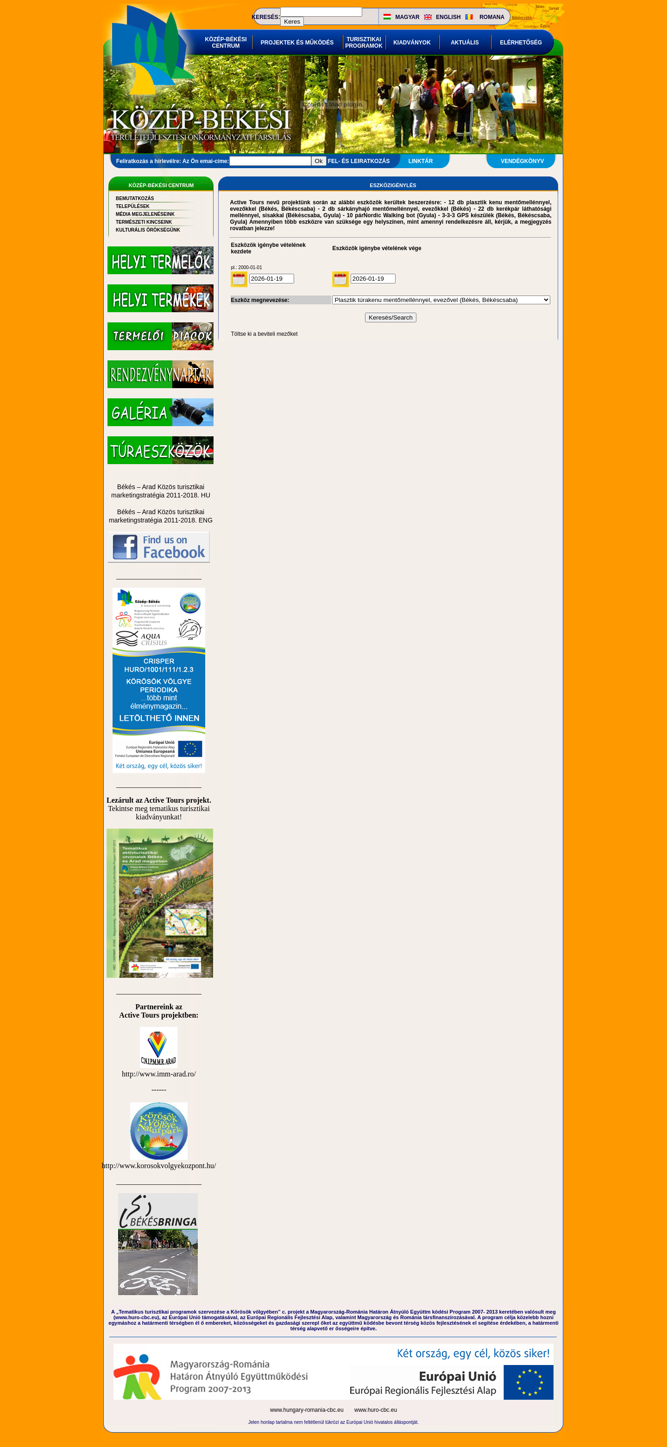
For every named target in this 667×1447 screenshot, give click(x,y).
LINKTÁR (421, 161)
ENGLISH (448, 17)
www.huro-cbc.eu (375, 1410)
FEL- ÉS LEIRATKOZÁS (359, 161)
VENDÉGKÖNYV (522, 161)
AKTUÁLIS (465, 42)
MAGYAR (407, 17)
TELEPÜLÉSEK (133, 206)
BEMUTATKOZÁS (135, 198)
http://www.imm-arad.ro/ (159, 1070)
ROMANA (491, 17)
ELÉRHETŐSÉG (521, 42)
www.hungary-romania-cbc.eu (307, 1410)
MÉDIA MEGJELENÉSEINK (145, 214)
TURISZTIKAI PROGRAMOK (364, 42)
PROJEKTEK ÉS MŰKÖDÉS (297, 42)
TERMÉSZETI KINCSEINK (144, 222)
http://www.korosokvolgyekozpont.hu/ (159, 1161)
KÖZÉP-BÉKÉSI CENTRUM (226, 42)
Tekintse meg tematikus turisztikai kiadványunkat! (159, 813)
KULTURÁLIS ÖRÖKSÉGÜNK (148, 230)
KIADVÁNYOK (412, 42)
